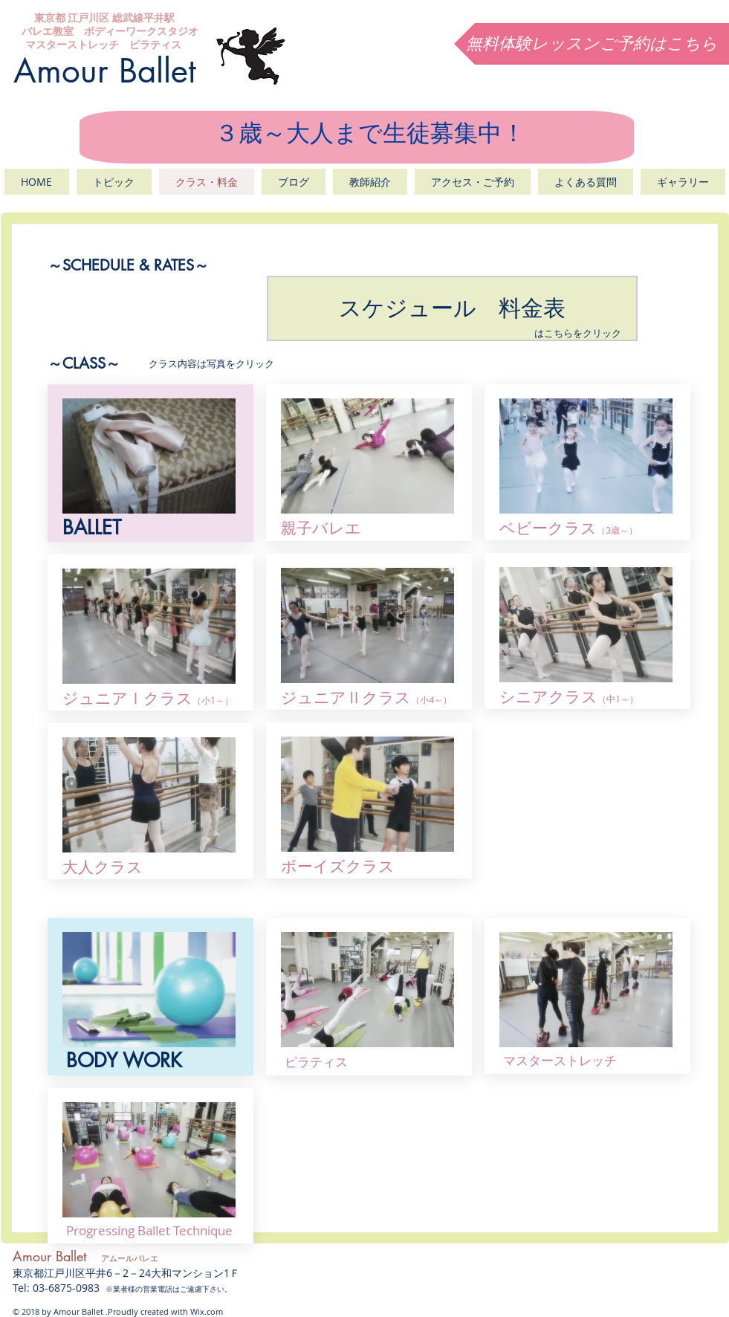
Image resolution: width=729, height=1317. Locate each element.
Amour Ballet (104, 70)
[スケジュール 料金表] (452, 308)
